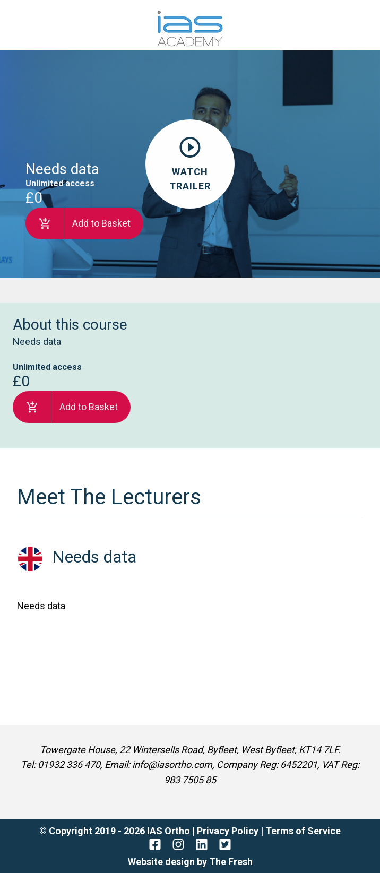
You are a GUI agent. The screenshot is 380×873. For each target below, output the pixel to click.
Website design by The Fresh (190, 861)
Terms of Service (303, 830)
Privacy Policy (229, 830)
